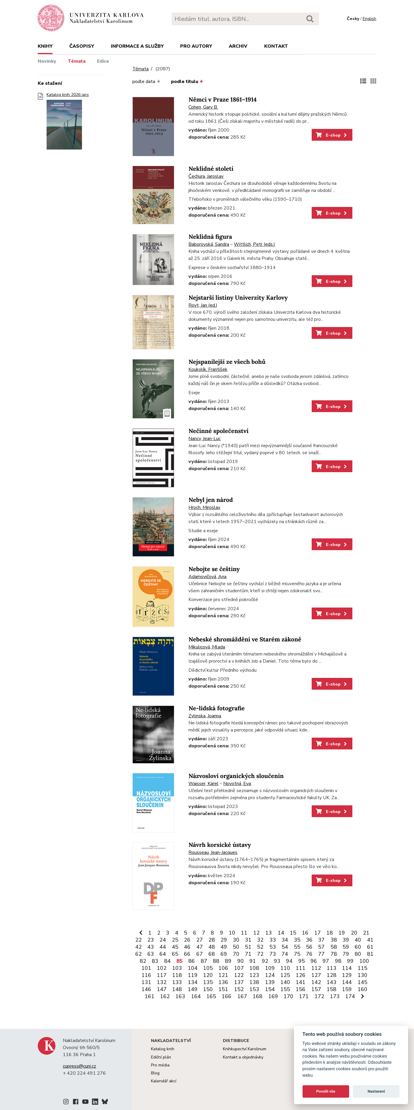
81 (370, 954)
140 (285, 982)
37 (321, 939)
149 (193, 989)
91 (252, 961)
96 (313, 961)
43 (150, 946)
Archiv (238, 46)
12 (256, 932)
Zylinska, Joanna (204, 716)
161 (150, 996)
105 (208, 968)
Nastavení (376, 1091)
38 (334, 939)
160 (362, 989)
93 (277, 961)
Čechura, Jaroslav (206, 176)
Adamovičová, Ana (207, 576)
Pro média (160, 1065)
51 (248, 946)
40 (358, 939)
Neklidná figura (210, 236)
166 (226, 996)
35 (297, 939)
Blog (155, 1073)
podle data (146, 81)
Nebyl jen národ (210, 500)
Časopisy (81, 46)
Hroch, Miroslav (204, 507)
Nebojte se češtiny (214, 569)
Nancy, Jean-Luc (204, 438)
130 (362, 975)
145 (362, 982)
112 (316, 968)
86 (191, 961)
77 (321, 954)
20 (354, 932)
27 (199, 939)
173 (335, 996)
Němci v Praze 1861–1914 (222, 99)
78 (334, 954)
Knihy (45, 46)
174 (350, 996)
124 (270, 975)
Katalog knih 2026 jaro (68, 123)
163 (180, 996)
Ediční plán (161, 1057)
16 (305, 932)
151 (223, 989)
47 (199, 946)
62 (138, 954)
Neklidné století (210, 168)
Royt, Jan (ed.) (202, 305)
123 (254, 975)
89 (228, 961)
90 (240, 961)
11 (244, 932)
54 (285, 946)
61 (370, 946)
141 (300, 982)
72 (260, 954)
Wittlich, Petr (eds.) (254, 244)
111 (300, 968)
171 (304, 996)
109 (270, 968)
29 (224, 939)
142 (316, 982)
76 (309, 954)
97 (326, 961)
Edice (103, 61)
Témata (77, 61)
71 (248, 954)
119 (193, 975)
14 (281, 932)
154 (270, 989)
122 (239, 975)
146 (146, 989)
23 (150, 939)
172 (319, 996)
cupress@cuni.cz (79, 1066)
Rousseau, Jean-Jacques (212, 852)
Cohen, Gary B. (203, 107)
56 (309, 946)
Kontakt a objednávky (243, 1057)
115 (362, 968)
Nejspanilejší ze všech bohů (226, 362)
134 (193, 982)
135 (208, 982)
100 (364, 961)
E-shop (332, 135)
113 (331, 968)
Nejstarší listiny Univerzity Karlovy (238, 297)
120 (208, 975)
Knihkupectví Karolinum (244, 1049)
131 (146, 982)
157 (316, 989)
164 (196, 996)
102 (162, 968)
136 (223, 982)
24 (163, 939)
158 (331, 989)
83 (155, 961)
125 (285, 975)
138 (254, 982)
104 (193, 968)
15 (293, 932)
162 (165, 996)
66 (187, 954)
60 (358, 946)
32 (260, 939)
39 (346, 939)
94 (289, 961)
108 (254, 968)
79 (346, 954)
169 (273, 996)
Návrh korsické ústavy (219, 845)
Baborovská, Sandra (208, 244)
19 (342, 932)
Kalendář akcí (163, 1081)
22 (138, 939)
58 (334, 946)
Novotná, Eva (237, 783)
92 (265, 961)
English (369, 18)
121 (223, 975)
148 (177, 989)
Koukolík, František (207, 369)
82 (143, 961)
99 (350, 961)
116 (146, 975)
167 (242, 996)
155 (285, 989)
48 (211, 946)
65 (175, 954)
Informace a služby (137, 46)
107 (239, 968)
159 (347, 989)
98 (338, 961)
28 (211, 939)
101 (146, 968)
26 (187, 939)
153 (254, 989)
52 (260, 946)
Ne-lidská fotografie (216, 708)
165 (211, 996)
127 (316, 975)
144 (347, 982)
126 (300, 975)
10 (232, 932)
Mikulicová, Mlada (206, 647)
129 (347, 975)
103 (177, 968)
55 (297, 946)
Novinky (47, 61)
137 (239, 982)
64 (163, 954)
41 (370, 939)
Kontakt (276, 46)
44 (163, 946)
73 (273, 954)
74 (285, 954)
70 (236, 954)
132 (162, 982)
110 (285, 968)
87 (204, 961)
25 (175, 939)
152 (239, 989)
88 (216, 961)
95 (301, 961)
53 (273, 946)
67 (199, 954)
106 (223, 968)
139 (270, 982)
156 (300, 989)
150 (208, 989)
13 (268, 932)
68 (211, 954)
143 (331, 982)
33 (273, 939)
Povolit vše (325, 1091)
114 (347, 968)
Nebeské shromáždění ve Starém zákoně (244, 639)
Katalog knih (162, 1049)
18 (329, 932)
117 (162, 975)
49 (224, 946)
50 (236, 946)
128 (331, 975)
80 (358, 954)
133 (177, 982)
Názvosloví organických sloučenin (236, 776)
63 (150, 954)
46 (187, 946)
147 (162, 989)
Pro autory (196, 46)
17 (317, 932)
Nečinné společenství (218, 431)
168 (257, 996)
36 (309, 939)
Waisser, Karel (203, 783)
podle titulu (187, 81)
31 (248, 939)
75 (297, 954)
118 (177, 975)
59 (346, 946)
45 (175, 946)
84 (167, 961)
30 (236, 939)
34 (285, 939)
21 (366, 932)
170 (288, 996)
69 (224, 954)
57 (321, 946)
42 (138, 946)
